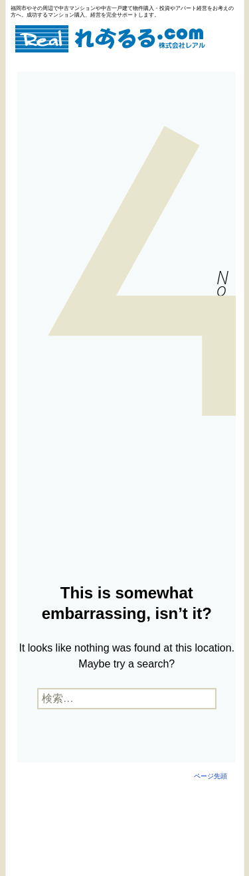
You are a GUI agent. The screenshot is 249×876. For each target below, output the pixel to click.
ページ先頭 (210, 776)
